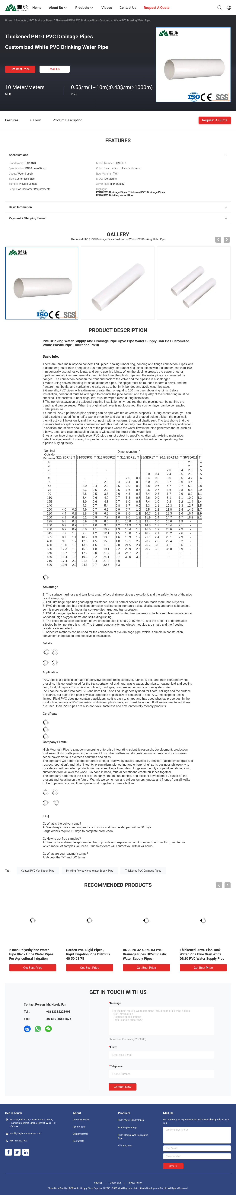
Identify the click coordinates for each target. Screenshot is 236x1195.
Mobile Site (115, 1182)
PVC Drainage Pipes (41, 20)
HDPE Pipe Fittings (127, 1127)
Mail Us (55, 69)
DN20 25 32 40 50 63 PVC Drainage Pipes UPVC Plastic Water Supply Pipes (145, 954)
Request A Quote (214, 120)
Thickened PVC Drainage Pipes (143, 870)
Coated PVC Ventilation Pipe (37, 870)
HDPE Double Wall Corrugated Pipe (133, 1137)
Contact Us (78, 1141)
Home (8, 20)
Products (21, 20)
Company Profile (81, 1119)
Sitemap (98, 1182)
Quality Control (80, 1134)
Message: (116, 1003)
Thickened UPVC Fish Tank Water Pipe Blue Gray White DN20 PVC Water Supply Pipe (202, 954)
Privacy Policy (135, 1182)
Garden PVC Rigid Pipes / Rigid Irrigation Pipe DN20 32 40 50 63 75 (88, 954)
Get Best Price (20, 69)
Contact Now (122, 1087)
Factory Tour (79, 1126)
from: (113, 1047)
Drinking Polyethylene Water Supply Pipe (89, 870)
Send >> (173, 1166)
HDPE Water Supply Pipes (131, 1120)
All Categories (125, 1145)
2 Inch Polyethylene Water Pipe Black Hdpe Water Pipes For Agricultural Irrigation (31, 954)
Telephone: (116, 1066)
